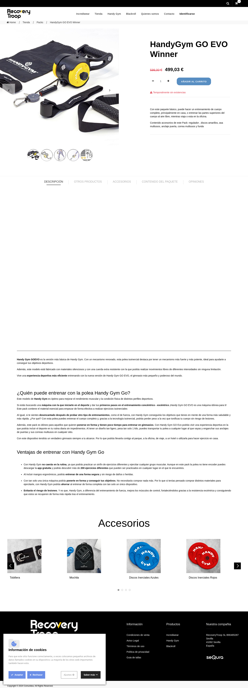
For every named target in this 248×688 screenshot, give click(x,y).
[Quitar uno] (153, 81)
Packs (40, 22)
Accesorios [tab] (122, 181)
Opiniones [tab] (196, 181)
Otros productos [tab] (88, 181)
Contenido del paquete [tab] (160, 181)
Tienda (26, 22)
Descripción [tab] (53, 181)
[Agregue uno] (168, 81)
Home (11, 22)
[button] (118, 590)
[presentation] (10, 566)
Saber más (89, 675)
